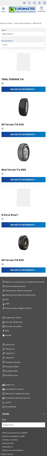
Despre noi (8, 385)
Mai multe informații (22, 89)
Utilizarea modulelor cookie (13, 436)
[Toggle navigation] (3, 9)
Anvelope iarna (10, 375)
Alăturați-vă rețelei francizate (15, 393)
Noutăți (6, 335)
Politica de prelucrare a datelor (15, 433)
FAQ (5, 299)
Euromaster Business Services (16, 398)
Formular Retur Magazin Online (16, 308)
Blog (5, 331)
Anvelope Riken (10, 371)
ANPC (6, 304)
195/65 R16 (8, 353)
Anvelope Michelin (11, 362)
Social (23, 414)
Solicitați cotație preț (12, 322)
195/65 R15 (8, 349)
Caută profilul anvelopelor (22, 23)
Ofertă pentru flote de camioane (17, 290)
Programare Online (11, 317)
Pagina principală (6, 23)
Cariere (6, 402)
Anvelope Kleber (10, 366)
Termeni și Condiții (10, 440)
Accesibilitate (9, 406)
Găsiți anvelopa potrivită (13, 286)
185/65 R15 (8, 358)
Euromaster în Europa (12, 389)
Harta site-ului (8, 443)
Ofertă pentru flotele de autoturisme (18, 295)
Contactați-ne (7, 447)
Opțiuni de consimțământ (12, 450)
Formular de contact (12, 326)
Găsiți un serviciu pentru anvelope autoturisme (23, 282)
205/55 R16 (8, 344)
